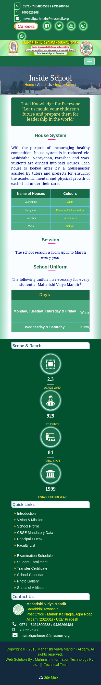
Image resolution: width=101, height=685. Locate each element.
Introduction (26, 513)
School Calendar (30, 575)
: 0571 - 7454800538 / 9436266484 (45, 625)
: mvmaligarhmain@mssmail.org (44, 635)
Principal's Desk (29, 539)
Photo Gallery (28, 581)
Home (29, 84)
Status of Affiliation (31, 588)
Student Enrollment (32, 562)
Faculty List (26, 545)
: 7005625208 (27, 630)
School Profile (28, 526)
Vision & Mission (30, 520)
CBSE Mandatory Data (35, 533)
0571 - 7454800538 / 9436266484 (46, 6)
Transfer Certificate (32, 568)
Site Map (53, 677)
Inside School (66, 84)
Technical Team (56, 664)
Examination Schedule (35, 556)
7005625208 (30, 12)
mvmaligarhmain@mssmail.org (46, 18)
